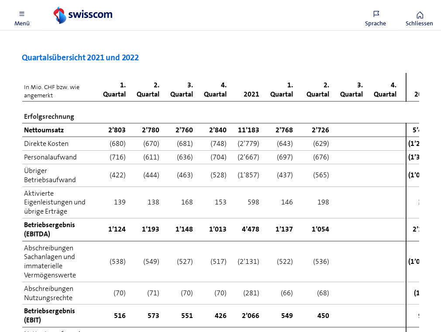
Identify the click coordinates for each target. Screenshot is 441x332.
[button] (22, 15)
